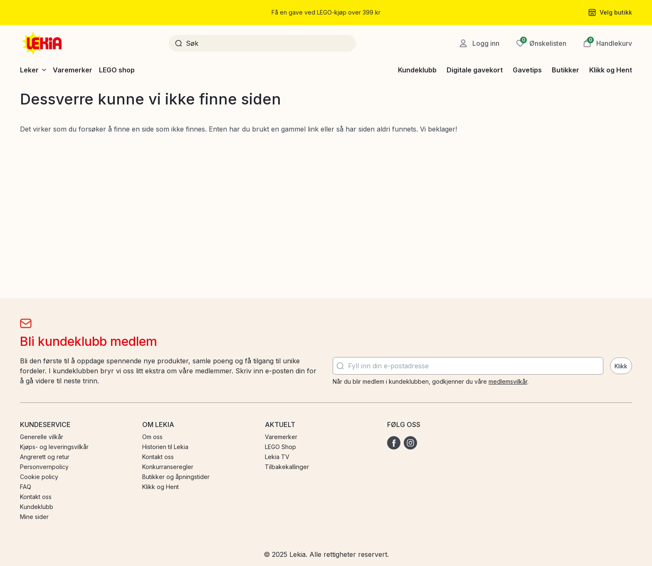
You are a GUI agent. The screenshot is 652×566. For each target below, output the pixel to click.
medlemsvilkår (508, 381)
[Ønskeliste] (541, 43)
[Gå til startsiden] (43, 43)
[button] (607, 43)
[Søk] (268, 43)
